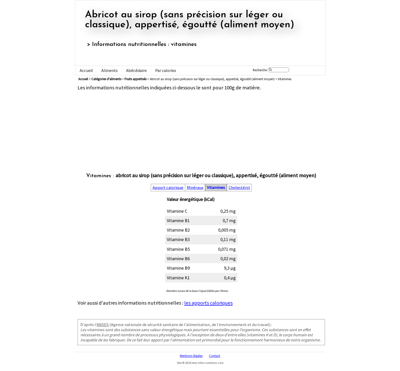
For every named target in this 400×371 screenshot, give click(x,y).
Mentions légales (191, 356)
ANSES (103, 324)
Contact (214, 356)
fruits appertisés (135, 79)
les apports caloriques (208, 303)
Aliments (109, 70)
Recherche (260, 70)
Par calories (165, 70)
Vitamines (216, 187)
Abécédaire (136, 70)
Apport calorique (168, 187)
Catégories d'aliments (106, 79)
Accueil (86, 70)
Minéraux (195, 187)
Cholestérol (239, 187)
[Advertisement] (201, 126)
